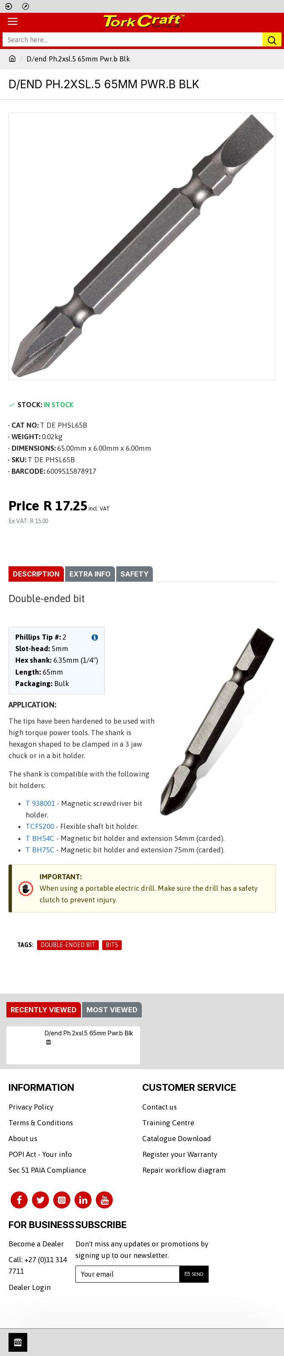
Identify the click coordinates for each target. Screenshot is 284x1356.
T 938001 (40, 803)
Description (36, 574)
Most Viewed (112, 1009)
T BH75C (40, 850)
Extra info (90, 574)
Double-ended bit (67, 945)
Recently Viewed (44, 1009)
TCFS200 (40, 826)
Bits (112, 945)
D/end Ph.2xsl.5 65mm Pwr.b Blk (89, 1033)
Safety (134, 574)
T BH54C (40, 838)
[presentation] (141, 1305)
